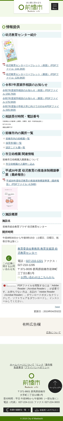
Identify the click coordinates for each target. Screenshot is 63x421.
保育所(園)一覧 (14, 143)
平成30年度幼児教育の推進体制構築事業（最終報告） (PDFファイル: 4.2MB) (32, 182)
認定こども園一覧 (15, 147)
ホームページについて (22, 364)
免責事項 (18, 367)
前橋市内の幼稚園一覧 (18, 138)
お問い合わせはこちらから (38, 277)
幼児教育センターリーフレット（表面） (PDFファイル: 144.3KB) (32, 67)
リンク (39, 364)
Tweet (57, 307)
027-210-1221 (34, 261)
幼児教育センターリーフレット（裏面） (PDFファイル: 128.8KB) (32, 76)
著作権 (48, 364)
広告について (53, 332)
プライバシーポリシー (37, 367)
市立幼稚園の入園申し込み (20, 164)
